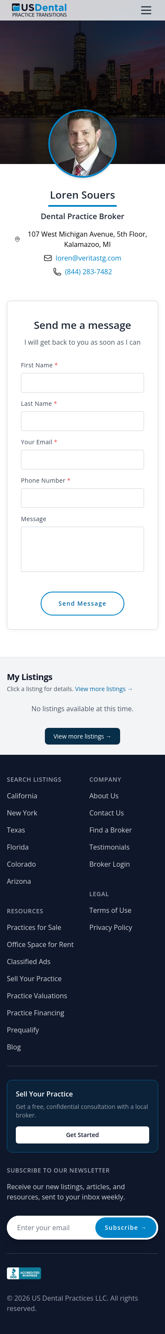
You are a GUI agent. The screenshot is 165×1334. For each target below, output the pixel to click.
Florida (18, 847)
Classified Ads (28, 961)
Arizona (19, 881)
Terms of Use (110, 910)
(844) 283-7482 (88, 271)
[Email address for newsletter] (82, 1228)
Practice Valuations (37, 995)
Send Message (82, 603)
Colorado (21, 864)
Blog (14, 1047)
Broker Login (109, 864)
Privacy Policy (110, 927)
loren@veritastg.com (88, 258)
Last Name (39, 403)
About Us (104, 795)
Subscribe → (126, 1227)
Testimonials (109, 847)
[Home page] (39, 10)
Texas (16, 830)
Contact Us (106, 813)
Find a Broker (110, 830)
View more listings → (104, 689)
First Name (39, 365)
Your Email (39, 442)
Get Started (82, 1135)
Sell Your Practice (34, 978)
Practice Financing (35, 1012)
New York (22, 813)
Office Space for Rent (40, 944)
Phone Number (46, 480)
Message (34, 519)
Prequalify (23, 1030)
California (22, 795)
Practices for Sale (34, 927)
